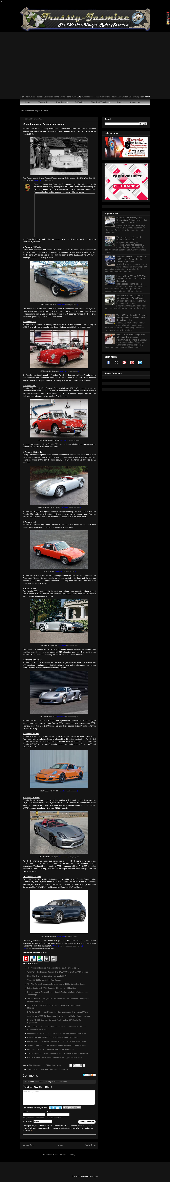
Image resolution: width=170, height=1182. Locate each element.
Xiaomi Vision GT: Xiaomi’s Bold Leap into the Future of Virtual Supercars (57, 1053)
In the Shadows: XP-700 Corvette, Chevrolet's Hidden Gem (51, 988)
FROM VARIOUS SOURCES (67, 946)
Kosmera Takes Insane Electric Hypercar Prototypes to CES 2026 (54, 1057)
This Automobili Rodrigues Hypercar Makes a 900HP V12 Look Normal (56, 1045)
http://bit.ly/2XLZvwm (69, 571)
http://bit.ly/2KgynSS (73, 857)
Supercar (53, 1069)
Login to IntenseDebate (55, 1107)
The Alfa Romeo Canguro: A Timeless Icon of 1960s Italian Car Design (56, 984)
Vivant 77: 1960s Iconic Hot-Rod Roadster (44, 980)
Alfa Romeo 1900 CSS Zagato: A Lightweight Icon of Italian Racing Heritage (58, 1016)
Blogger (94, 1176)
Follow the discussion (93, 1075)
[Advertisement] (85, 54)
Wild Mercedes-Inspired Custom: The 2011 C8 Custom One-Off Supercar (125, 97)
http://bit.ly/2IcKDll (47, 180)
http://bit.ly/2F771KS (71, 936)
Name (25, 1111)
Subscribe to (37, 1121)
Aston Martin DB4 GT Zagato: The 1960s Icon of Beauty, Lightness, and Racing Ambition (131, 296)
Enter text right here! (59, 1097)
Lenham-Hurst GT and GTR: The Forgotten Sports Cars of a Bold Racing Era (131, 315)
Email (49, 1111)
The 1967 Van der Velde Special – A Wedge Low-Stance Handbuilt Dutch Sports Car (131, 354)
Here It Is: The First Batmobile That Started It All (47, 976)
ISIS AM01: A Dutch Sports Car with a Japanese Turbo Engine (130, 333)
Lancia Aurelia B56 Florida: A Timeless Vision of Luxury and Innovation (56, 1033)
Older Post (90, 1145)
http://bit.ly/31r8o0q (72, 371)
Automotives (33, 1069)
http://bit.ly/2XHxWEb (71, 304)
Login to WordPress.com (72, 1107)
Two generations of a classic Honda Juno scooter (129, 275)
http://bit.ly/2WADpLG (71, 716)
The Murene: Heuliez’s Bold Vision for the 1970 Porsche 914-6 (62, 97)
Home (60, 1145)
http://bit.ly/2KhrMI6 (72, 645)
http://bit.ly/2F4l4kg (74, 440)
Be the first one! (60, 1082)
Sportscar (44, 1069)
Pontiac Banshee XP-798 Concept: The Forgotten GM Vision (52, 1037)
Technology (63, 1069)
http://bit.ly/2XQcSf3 (74, 507)
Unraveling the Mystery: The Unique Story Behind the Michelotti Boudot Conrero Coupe (131, 257)
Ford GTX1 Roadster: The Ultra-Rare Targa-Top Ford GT (50, 1049)
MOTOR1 (79, 946)
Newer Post (28, 1145)
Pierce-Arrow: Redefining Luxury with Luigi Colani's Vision (131, 372)
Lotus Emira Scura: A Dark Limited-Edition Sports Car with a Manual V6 (56, 1041)
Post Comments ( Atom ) (65, 1154)
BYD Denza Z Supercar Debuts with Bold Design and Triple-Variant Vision (57, 1012)
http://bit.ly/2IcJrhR (72, 791)
